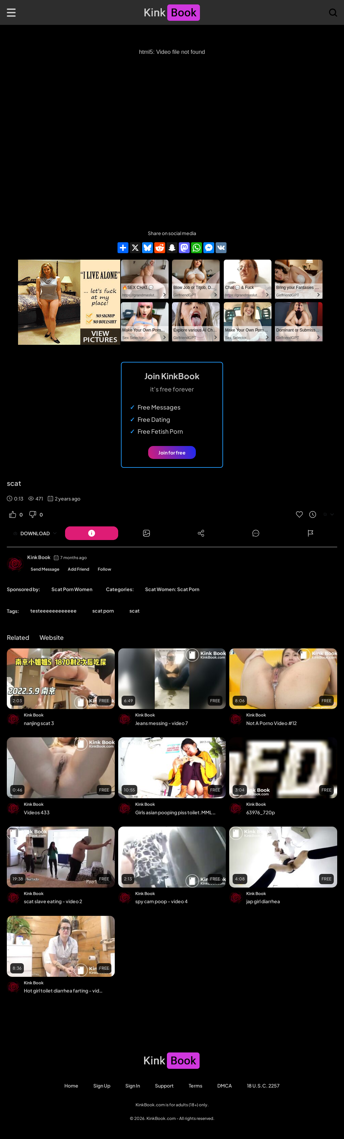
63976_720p (260, 812)
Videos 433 (37, 812)
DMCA (224, 1085)
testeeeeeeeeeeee (53, 610)
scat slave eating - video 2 (53, 901)
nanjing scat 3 (39, 723)
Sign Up (101, 1085)
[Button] (91, 533)
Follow (104, 569)
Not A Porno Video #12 (271, 723)
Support (164, 1085)
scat (134, 610)
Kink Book (38, 557)
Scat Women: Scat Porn (172, 589)
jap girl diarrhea (263, 901)
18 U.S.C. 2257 (263, 1085)
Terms (195, 1085)
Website (52, 637)
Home (71, 1085)
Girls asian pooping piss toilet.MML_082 (176, 812)
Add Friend (78, 569)
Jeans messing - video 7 (161, 723)
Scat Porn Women (71, 589)
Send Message (45, 569)
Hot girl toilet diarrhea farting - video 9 (65, 990)
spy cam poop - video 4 (161, 901)
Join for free (172, 452)
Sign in (132, 1085)
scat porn (103, 610)
